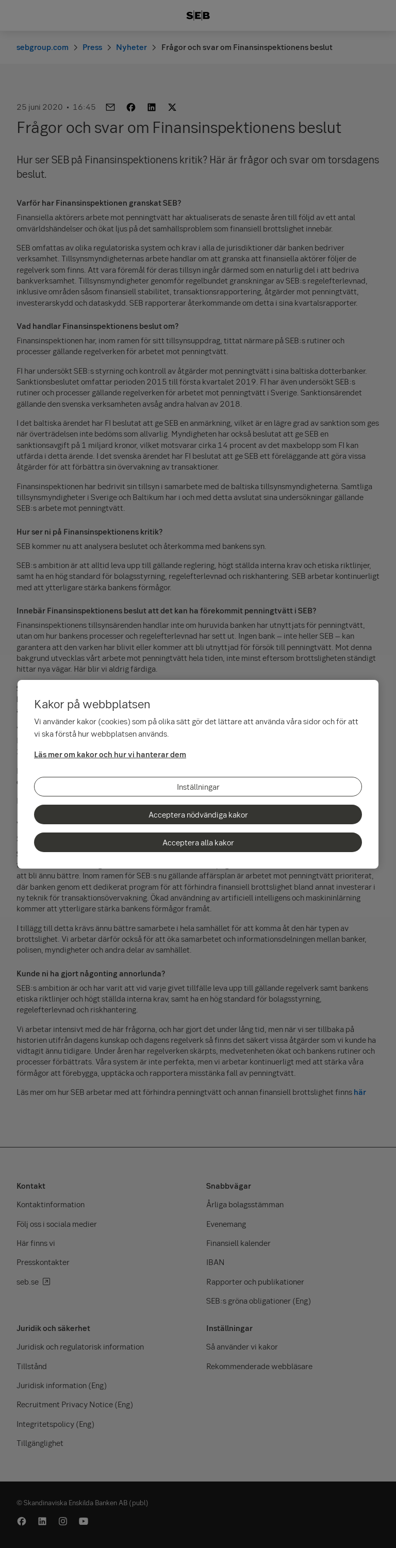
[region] (198, 774)
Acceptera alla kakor (198, 842)
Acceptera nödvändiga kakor (198, 814)
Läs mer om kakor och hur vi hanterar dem (110, 754)
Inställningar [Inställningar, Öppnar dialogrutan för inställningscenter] (198, 786)
